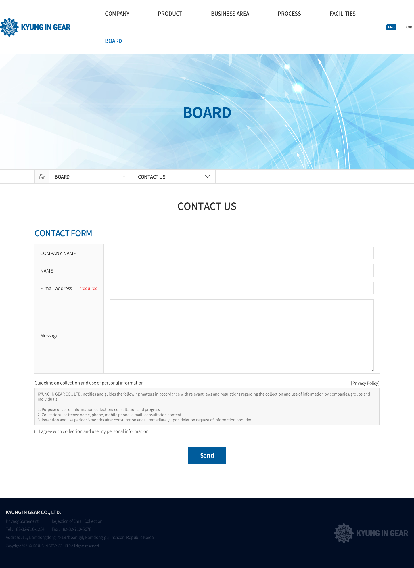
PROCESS (289, 13)
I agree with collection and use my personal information (94, 431)
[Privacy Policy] (365, 383)
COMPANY (117, 13)
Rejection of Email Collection (77, 521)
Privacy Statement (22, 521)
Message (49, 335)
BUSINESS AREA (230, 13)
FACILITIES (343, 13)
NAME (46, 270)
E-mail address (56, 288)
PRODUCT (170, 13)
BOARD (113, 41)
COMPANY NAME (58, 253)
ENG (391, 27)
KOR (408, 27)
